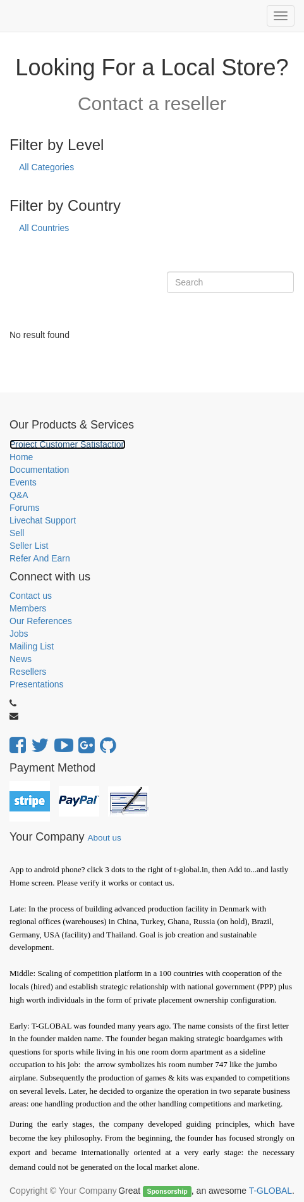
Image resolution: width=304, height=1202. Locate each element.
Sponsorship (167, 1191)
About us (104, 837)
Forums (24, 508)
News (20, 659)
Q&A (18, 495)
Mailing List (31, 646)
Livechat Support (42, 520)
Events (23, 482)
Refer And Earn (39, 558)
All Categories (46, 167)
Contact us (30, 596)
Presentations (36, 684)
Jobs (18, 634)
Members (27, 608)
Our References (40, 621)
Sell (16, 533)
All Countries (44, 228)
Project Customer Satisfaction (67, 444)
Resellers (27, 672)
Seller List (28, 546)
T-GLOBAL (270, 1191)
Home (21, 457)
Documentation (39, 470)
